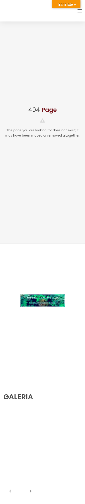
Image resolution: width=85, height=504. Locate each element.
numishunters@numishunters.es (27, 345)
